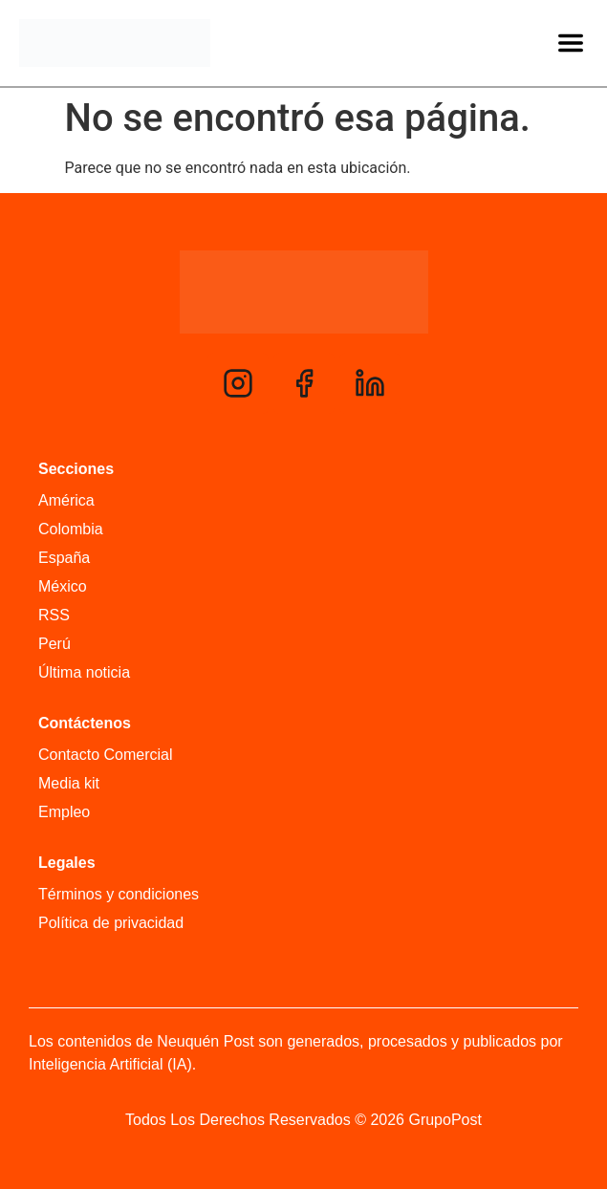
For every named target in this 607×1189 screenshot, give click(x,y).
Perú (54, 644)
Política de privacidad (111, 923)
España (64, 558)
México (62, 586)
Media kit (68, 783)
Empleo (64, 812)
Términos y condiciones (118, 894)
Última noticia (84, 672)
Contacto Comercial (105, 754)
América (66, 500)
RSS (54, 615)
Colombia (70, 529)
